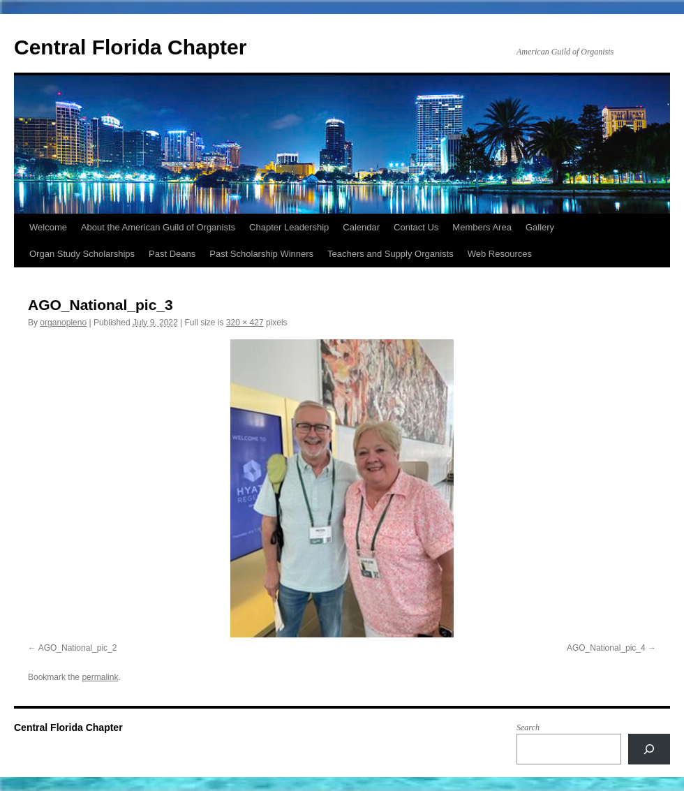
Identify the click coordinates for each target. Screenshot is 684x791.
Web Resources (500, 254)
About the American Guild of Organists (158, 227)
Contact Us (416, 227)
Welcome (48, 227)
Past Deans (172, 254)
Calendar (361, 227)
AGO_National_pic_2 (77, 648)
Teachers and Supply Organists (390, 254)
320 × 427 (245, 322)
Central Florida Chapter (130, 47)
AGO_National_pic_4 (606, 648)
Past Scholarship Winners (261, 254)
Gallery (540, 227)
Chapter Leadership (289, 227)
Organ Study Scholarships (82, 254)
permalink (100, 677)
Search (528, 727)
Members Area (482, 227)
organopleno (63, 322)
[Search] (649, 749)
